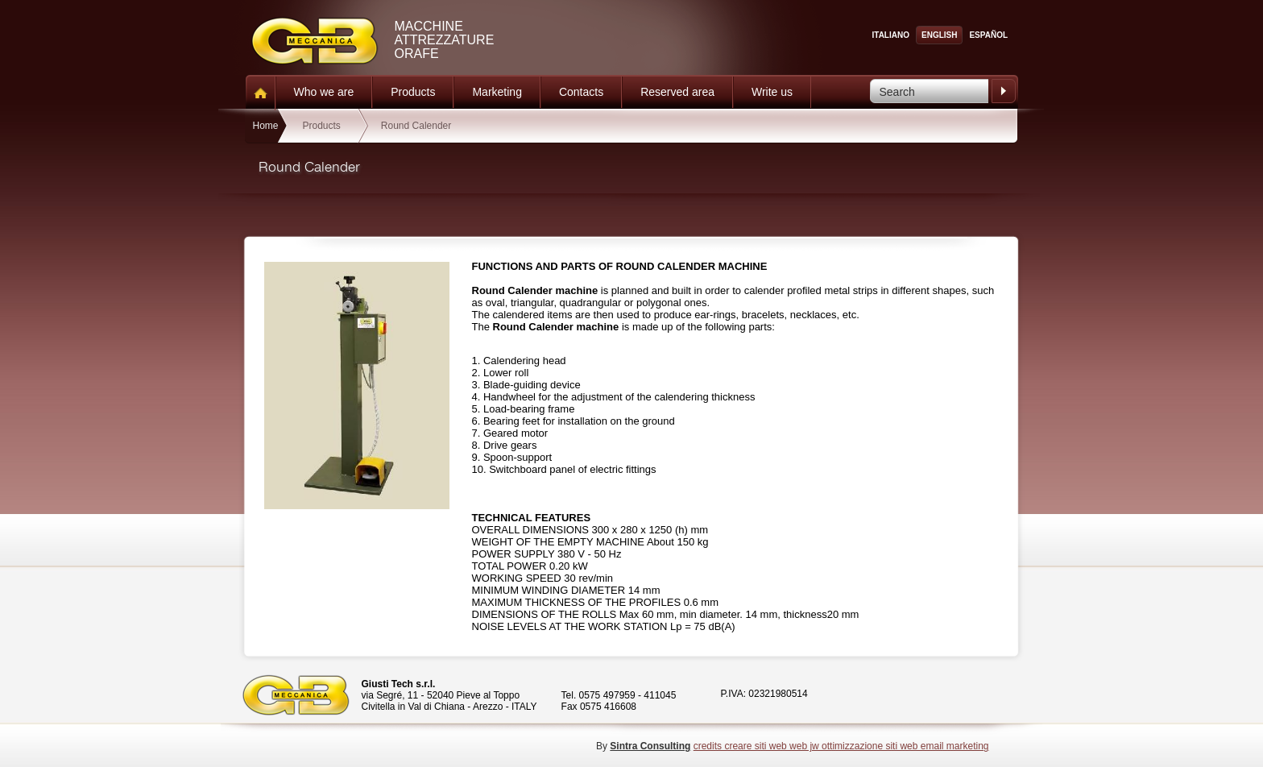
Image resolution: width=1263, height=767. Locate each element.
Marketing (496, 91)
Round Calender (416, 125)
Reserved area (677, 91)
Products (413, 91)
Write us (772, 91)
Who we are (324, 91)
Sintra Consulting (650, 746)
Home (265, 125)
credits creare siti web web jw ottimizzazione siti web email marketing (841, 746)
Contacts (581, 91)
